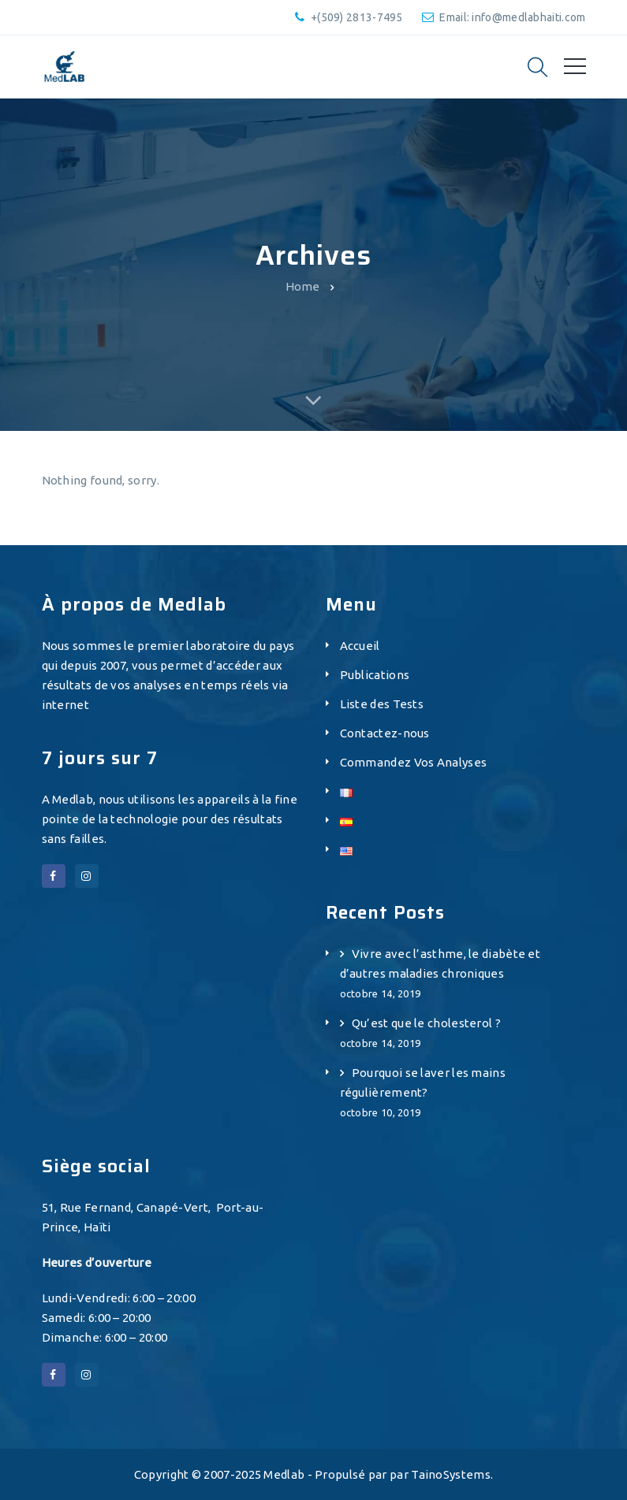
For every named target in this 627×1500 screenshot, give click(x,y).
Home (303, 286)
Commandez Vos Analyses (413, 762)
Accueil (360, 645)
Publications (375, 674)
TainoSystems (451, 1474)
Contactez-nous (385, 733)
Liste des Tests (382, 704)
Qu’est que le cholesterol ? (426, 1023)
